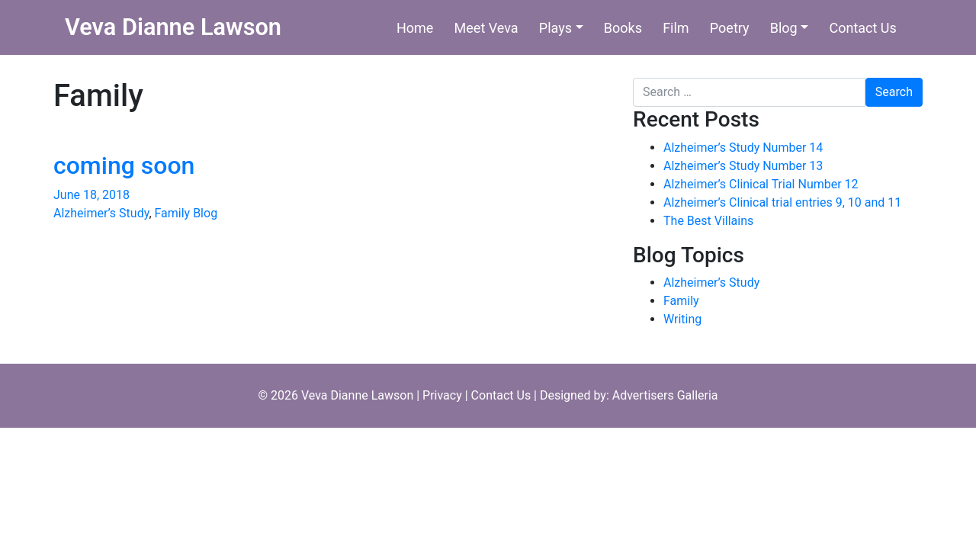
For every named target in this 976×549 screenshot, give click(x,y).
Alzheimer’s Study (101, 213)
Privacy (442, 395)
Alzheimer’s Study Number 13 (743, 166)
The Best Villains (708, 221)
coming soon (123, 165)
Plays (555, 28)
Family (681, 301)
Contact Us (862, 28)
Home (414, 28)
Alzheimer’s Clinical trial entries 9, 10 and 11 (782, 202)
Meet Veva (486, 28)
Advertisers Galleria (665, 395)
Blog (784, 28)
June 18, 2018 (91, 195)
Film (676, 28)
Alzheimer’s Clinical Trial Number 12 (761, 184)
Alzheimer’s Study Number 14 (743, 147)
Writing (682, 319)
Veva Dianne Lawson (173, 27)
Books (623, 28)
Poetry (730, 28)
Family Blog (186, 213)
